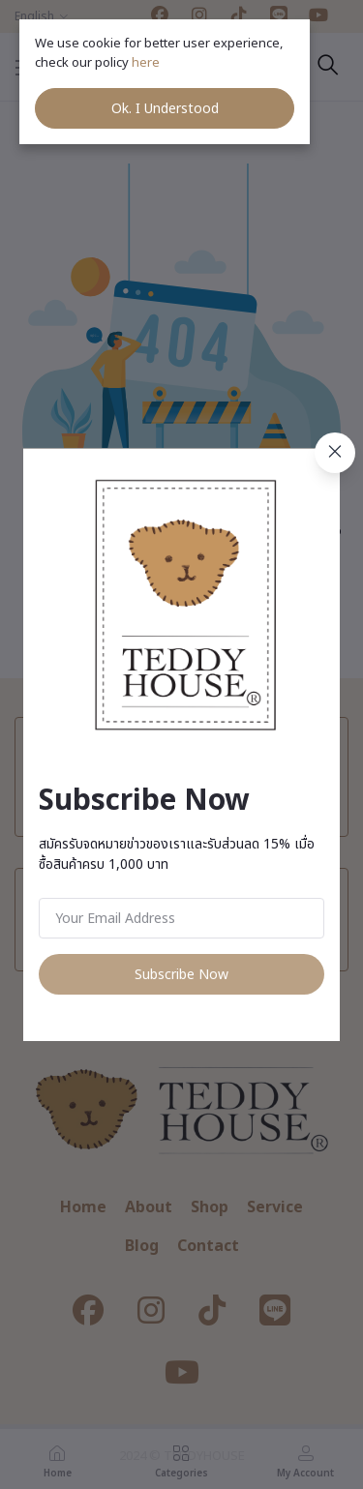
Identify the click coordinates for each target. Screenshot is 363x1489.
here (147, 63)
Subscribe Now (181, 975)
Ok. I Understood (165, 109)
